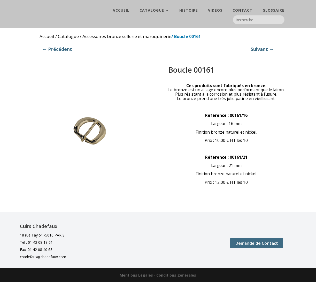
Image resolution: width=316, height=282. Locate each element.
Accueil (47, 36)
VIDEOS (215, 11)
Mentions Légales (136, 275)
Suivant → (262, 49)
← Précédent (57, 49)
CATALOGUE (152, 11)
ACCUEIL (121, 11)
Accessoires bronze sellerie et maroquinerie (126, 36)
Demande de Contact (256, 243)
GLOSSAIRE (273, 11)
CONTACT (242, 11)
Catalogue (68, 36)
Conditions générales (176, 275)
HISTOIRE (188, 11)
